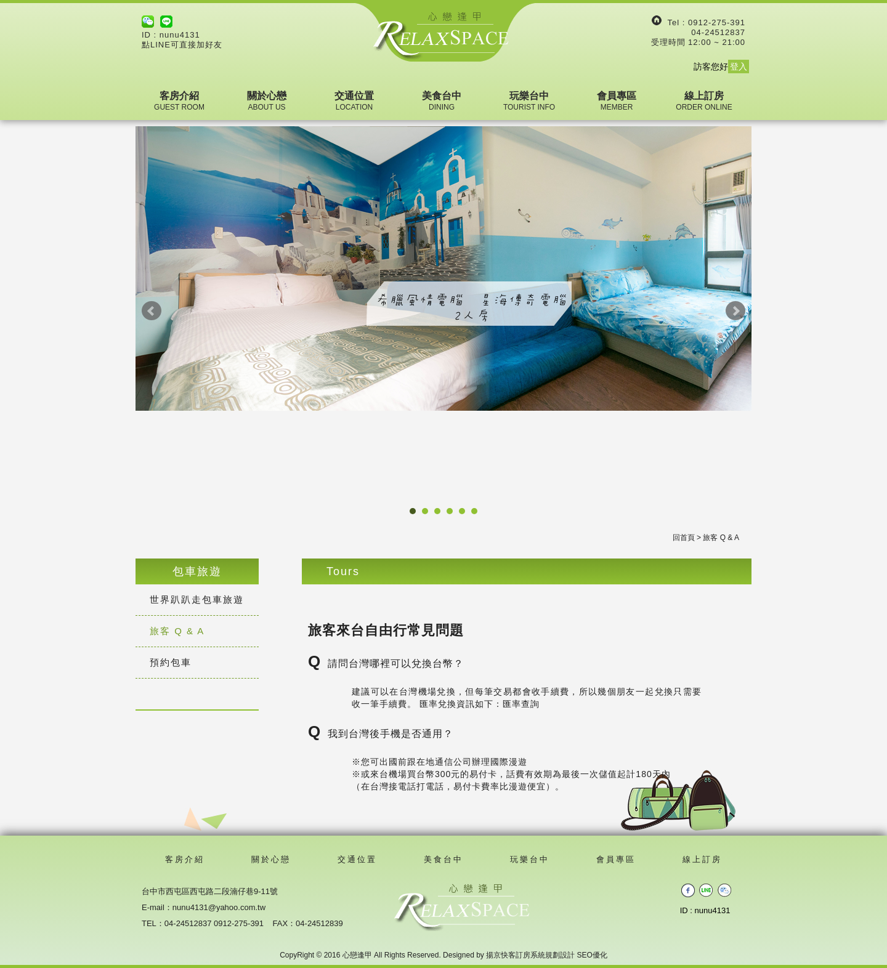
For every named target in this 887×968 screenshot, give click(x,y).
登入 (738, 66)
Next (735, 311)
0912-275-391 (716, 22)
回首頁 (684, 537)
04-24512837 (718, 32)
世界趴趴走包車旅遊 (197, 599)
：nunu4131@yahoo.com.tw (214, 907)
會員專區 (616, 101)
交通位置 (354, 101)
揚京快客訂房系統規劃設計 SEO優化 (546, 955)
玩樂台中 (529, 101)
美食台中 (441, 101)
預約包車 (171, 662)
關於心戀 (266, 101)
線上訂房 (704, 101)
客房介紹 (179, 101)
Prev (151, 311)
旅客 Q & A (177, 631)
